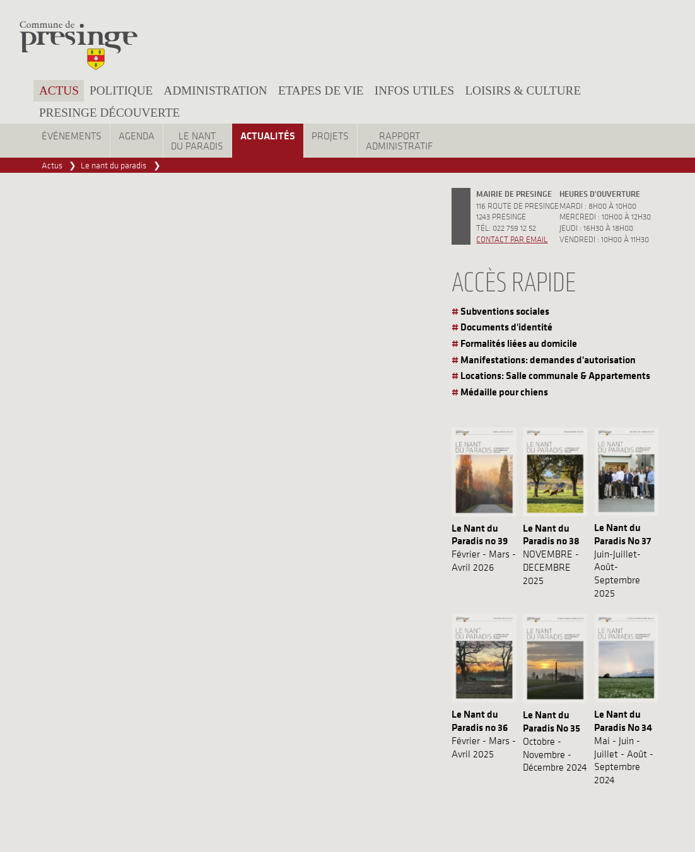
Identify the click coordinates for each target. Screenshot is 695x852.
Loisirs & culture (523, 90)
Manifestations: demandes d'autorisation (548, 359)
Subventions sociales (504, 311)
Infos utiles (414, 90)
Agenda (137, 135)
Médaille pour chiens (504, 392)
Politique (121, 90)
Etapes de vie (321, 90)
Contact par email (511, 238)
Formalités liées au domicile (518, 343)
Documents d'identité (506, 327)
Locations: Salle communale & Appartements (555, 375)
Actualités (267, 136)
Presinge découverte (109, 112)
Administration (215, 90)
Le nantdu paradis (197, 140)
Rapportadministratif (399, 140)
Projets (330, 135)
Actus (59, 90)
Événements (72, 135)
